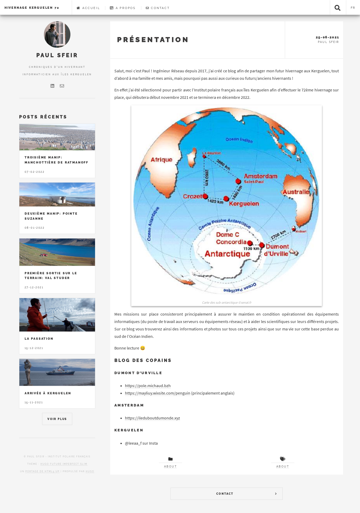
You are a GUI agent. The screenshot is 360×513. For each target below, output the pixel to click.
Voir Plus (57, 419)
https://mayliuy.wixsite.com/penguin (157, 393)
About (170, 466)
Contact (158, 8)
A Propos (123, 8)
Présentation (153, 40)
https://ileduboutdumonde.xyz (152, 418)
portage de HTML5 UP (42, 471)
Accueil (88, 8)
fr (353, 8)
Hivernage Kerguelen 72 (31, 8)
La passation (39, 338)
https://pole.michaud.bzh (148, 385)
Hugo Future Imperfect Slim (63, 464)
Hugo (90, 471)
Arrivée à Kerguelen (48, 393)
